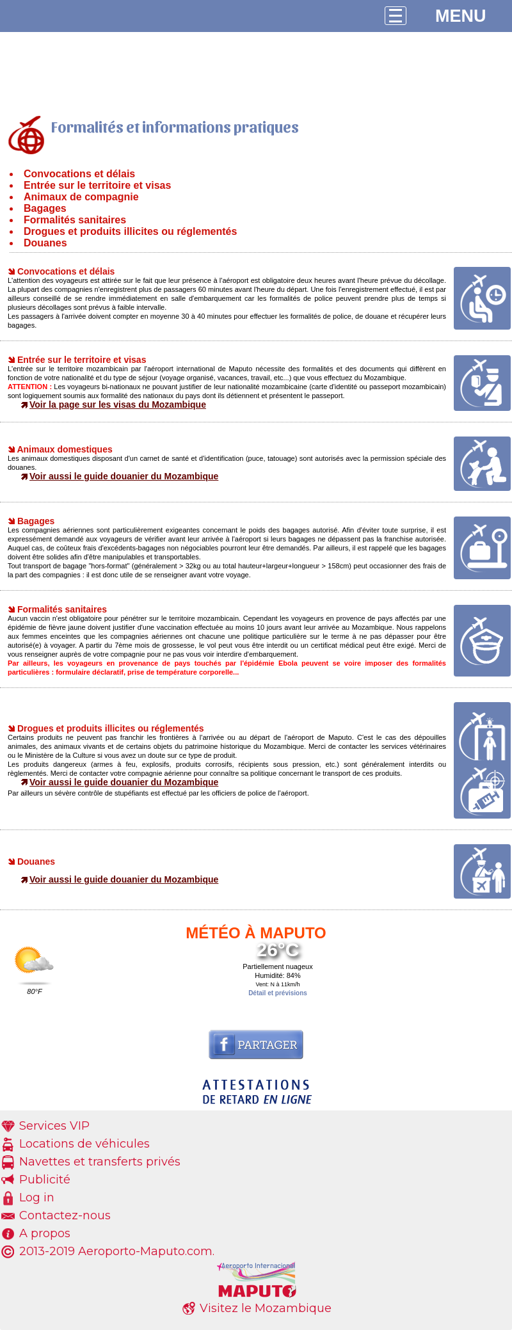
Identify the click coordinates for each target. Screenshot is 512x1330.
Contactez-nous (65, 1215)
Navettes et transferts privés (99, 1162)
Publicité (44, 1180)
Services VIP (54, 1126)
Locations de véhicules (84, 1144)
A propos (44, 1233)
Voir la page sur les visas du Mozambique (117, 404)
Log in (36, 1197)
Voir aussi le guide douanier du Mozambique (123, 476)
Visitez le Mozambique (266, 1308)
